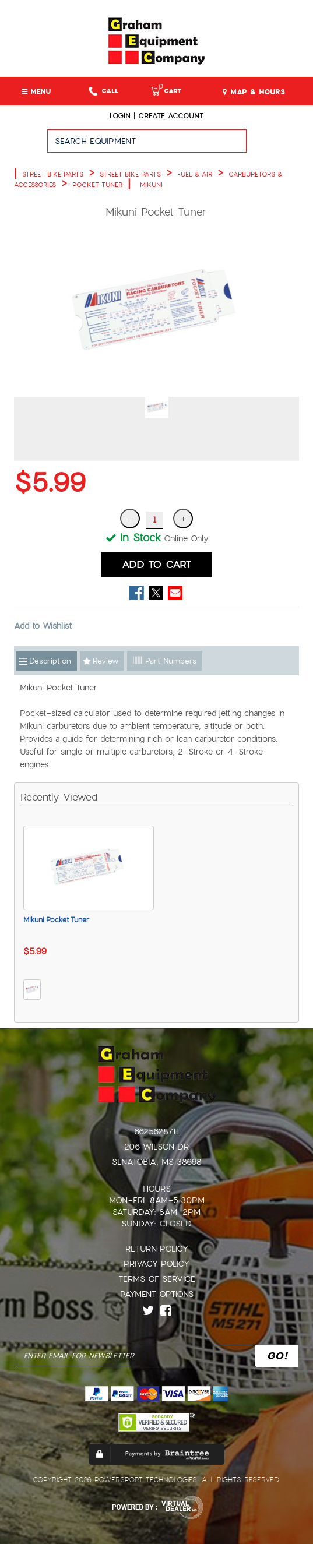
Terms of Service (156, 1279)
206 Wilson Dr (156, 1146)
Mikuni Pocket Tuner (56, 920)
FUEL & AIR (194, 174)
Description (50, 661)
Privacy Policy (156, 1264)
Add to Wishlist (43, 626)
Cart (166, 91)
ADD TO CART (156, 564)
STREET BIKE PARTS (52, 174)
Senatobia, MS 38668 (157, 1162)
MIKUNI (151, 185)
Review (105, 661)
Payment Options (157, 1294)
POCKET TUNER (97, 185)
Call (103, 91)
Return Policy (156, 1248)
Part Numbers (164, 661)
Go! (279, 146)
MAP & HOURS (254, 92)
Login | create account (156, 116)
